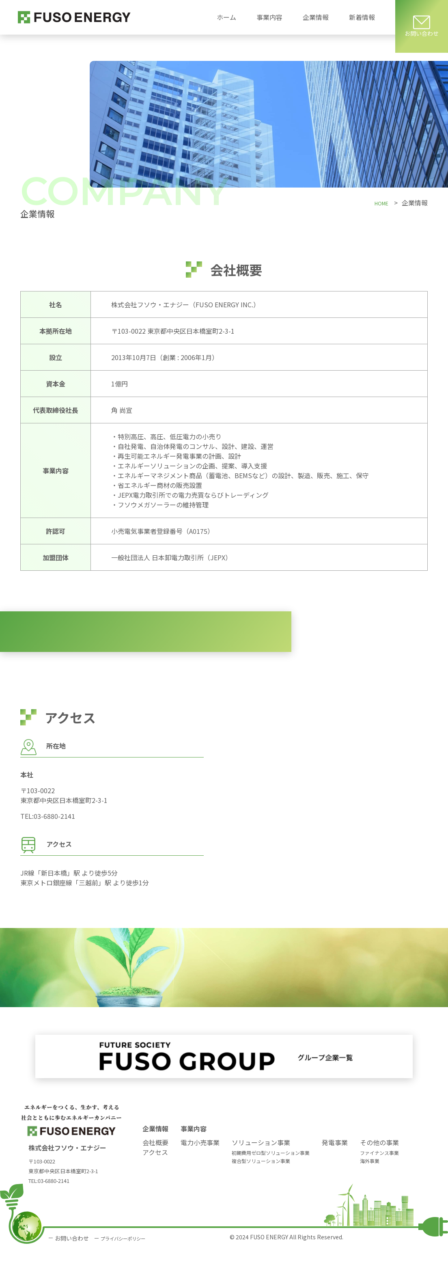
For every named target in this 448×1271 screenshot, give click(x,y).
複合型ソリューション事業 (261, 1183)
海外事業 (369, 1183)
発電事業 (335, 1165)
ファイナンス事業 (379, 1175)
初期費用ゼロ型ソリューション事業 (271, 1175)
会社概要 (155, 1165)
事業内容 (194, 1151)
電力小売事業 (200, 1165)
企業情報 (155, 1151)
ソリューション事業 (261, 1165)
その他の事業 (379, 1165)
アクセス (155, 1174)
